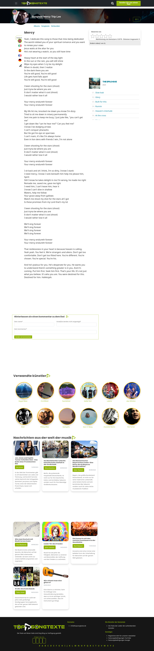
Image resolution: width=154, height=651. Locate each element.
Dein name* (18, 321)
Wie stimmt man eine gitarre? (53, 581)
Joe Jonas (19, 467)
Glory (97, 97)
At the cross (100, 115)
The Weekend (21, 545)
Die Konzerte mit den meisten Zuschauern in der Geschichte (84, 540)
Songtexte (45, 26)
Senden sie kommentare (23, 337)
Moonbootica (50, 468)
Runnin (98, 106)
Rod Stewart (78, 546)
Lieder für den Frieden (53, 544)
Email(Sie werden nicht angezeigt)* (69, 321)
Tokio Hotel (20, 592)
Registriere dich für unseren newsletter (122, 636)
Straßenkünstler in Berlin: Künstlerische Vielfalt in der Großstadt (55, 463)
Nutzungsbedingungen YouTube (119, 638)
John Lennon (49, 547)
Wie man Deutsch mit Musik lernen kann (24, 540)
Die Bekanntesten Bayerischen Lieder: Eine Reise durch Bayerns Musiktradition (83, 464)
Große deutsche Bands (25, 589)
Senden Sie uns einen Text (128, 3)
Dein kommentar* (20, 329)
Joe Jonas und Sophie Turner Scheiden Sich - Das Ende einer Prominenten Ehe (26, 461)
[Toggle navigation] (16, 3)
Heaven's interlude (103, 111)
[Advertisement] (72, 294)
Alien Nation (78, 470)
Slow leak (99, 92)
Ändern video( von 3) (97, 43)
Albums (37, 26)
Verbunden (55, 26)
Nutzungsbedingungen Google (119, 640)
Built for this (100, 101)
